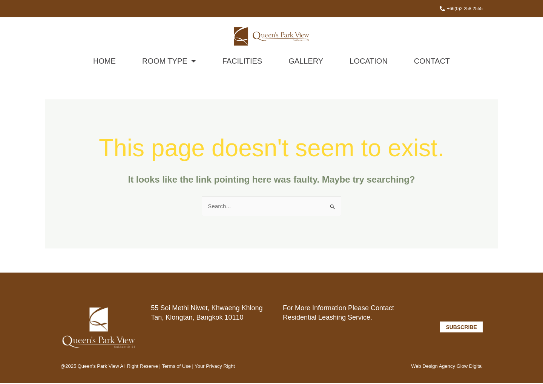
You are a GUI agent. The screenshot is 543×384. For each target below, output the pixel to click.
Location (369, 61)
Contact (432, 61)
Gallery (305, 61)
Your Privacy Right (215, 367)
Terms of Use (177, 367)
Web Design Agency (433, 367)
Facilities (242, 61)
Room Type (169, 61)
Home (104, 61)
